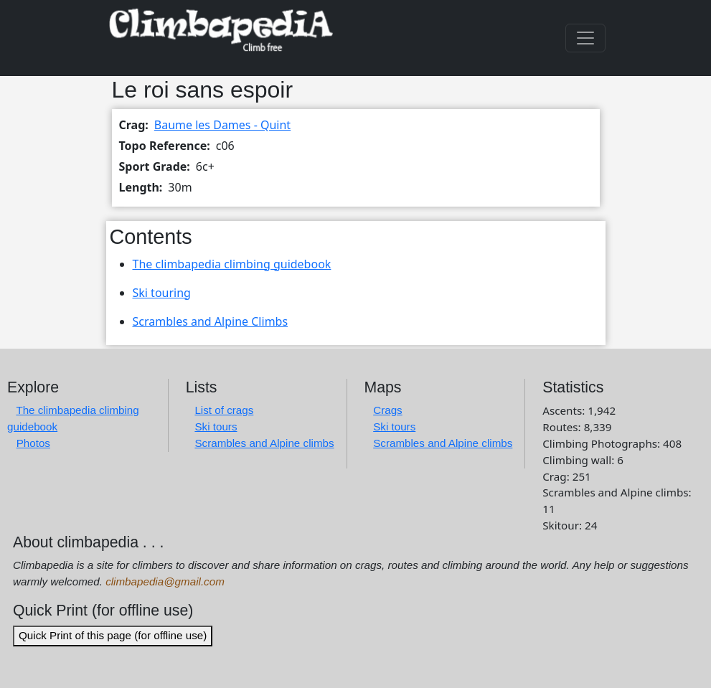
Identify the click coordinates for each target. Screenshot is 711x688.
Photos (33, 443)
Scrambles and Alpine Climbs (210, 321)
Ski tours (215, 426)
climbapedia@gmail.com (165, 581)
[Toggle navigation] (585, 38)
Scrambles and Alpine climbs (264, 443)
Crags (387, 410)
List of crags (223, 410)
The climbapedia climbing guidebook (232, 264)
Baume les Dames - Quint (222, 125)
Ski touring (162, 293)
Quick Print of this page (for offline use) (113, 635)
